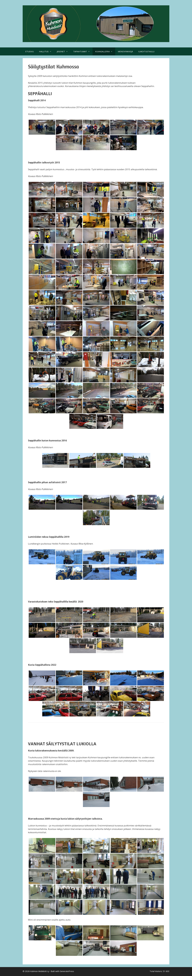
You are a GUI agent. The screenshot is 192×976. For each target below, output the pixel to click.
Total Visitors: (156, 971)
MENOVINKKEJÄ (125, 51)
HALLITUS (46, 51)
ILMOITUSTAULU (146, 51)
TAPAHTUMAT (83, 51)
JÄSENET (64, 51)
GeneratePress (67, 971)
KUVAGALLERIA (105, 51)
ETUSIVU (29, 51)
